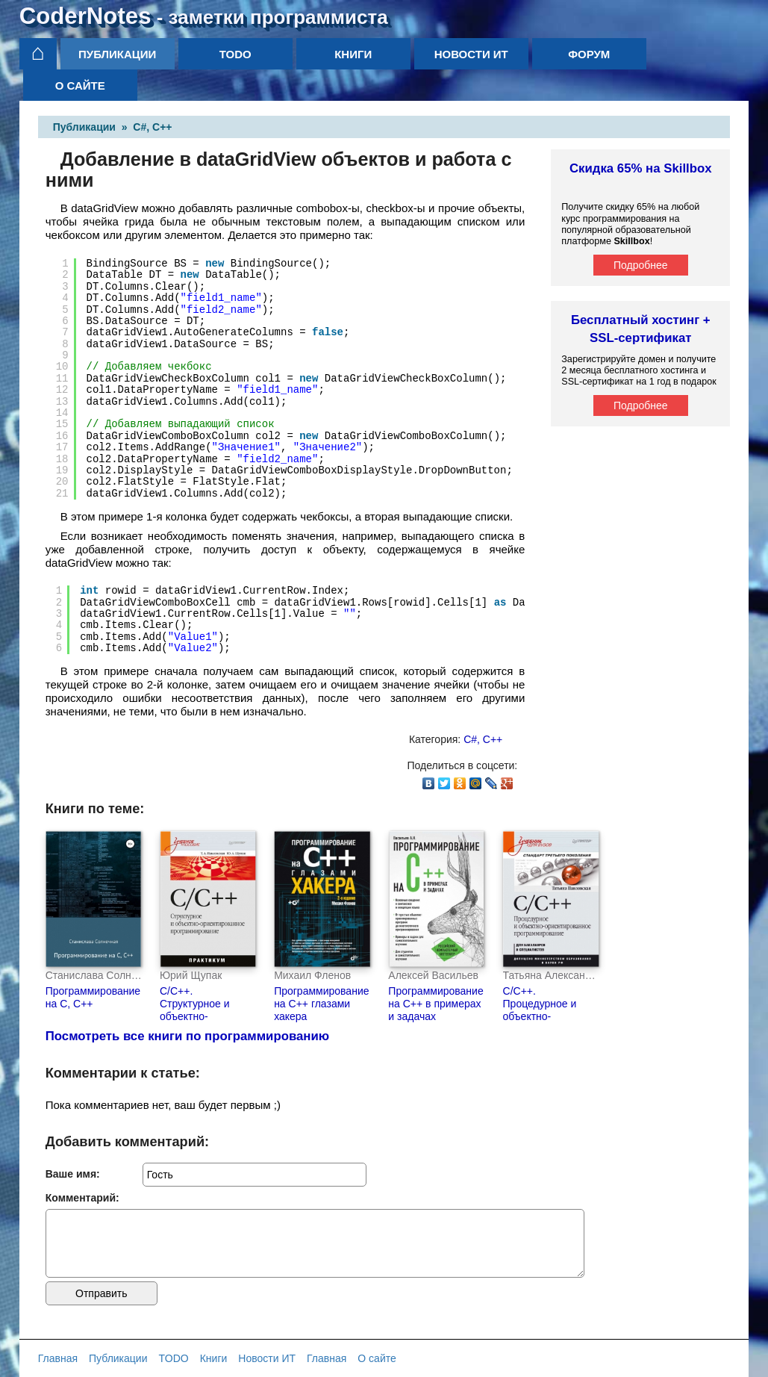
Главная (58, 1358)
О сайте (80, 85)
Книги (353, 54)
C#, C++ (152, 127)
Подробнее (641, 265)
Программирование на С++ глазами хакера (321, 1003)
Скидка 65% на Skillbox (640, 168)
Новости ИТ (471, 54)
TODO (235, 54)
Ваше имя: (73, 1174)
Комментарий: (82, 1198)
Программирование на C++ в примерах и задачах (435, 1003)
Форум (589, 54)
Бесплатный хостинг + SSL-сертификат (641, 329)
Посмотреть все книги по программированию (187, 1036)
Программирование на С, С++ (93, 997)
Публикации (117, 54)
